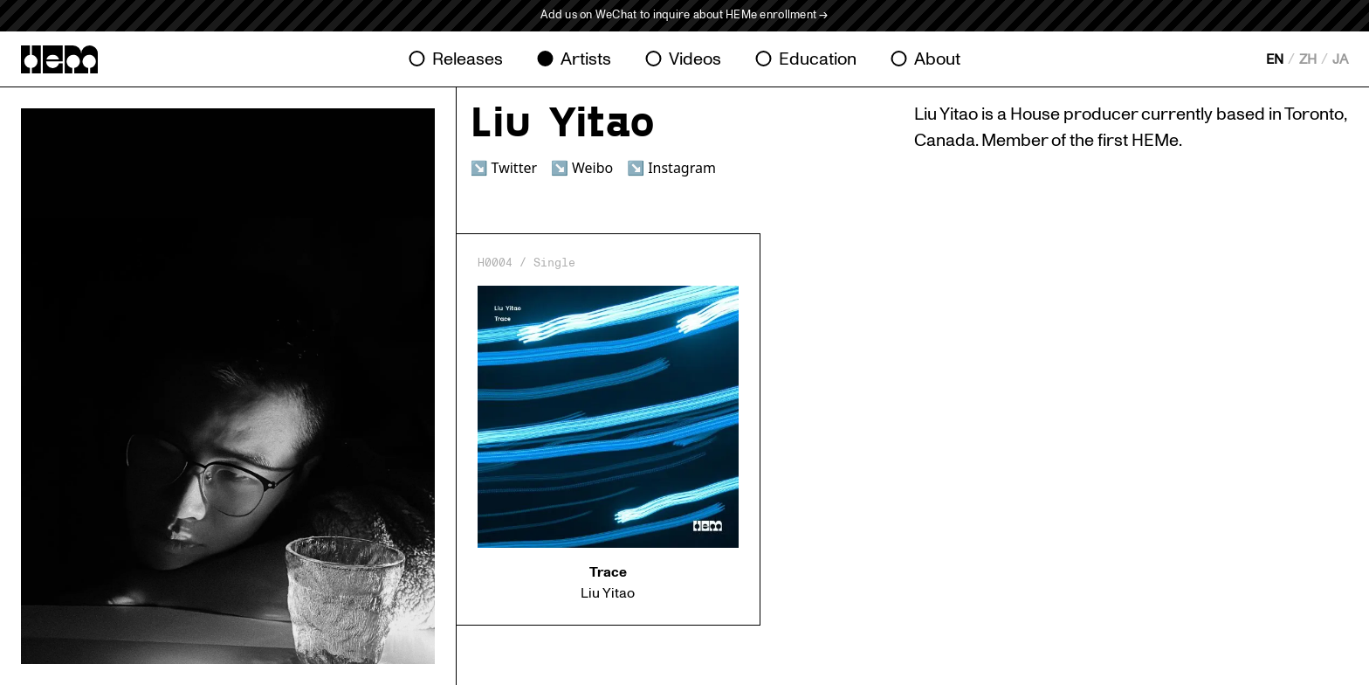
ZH (1308, 59)
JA (1340, 59)
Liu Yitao (608, 593)
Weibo (592, 167)
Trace (608, 572)
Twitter (514, 167)
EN (1274, 59)
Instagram (682, 167)
